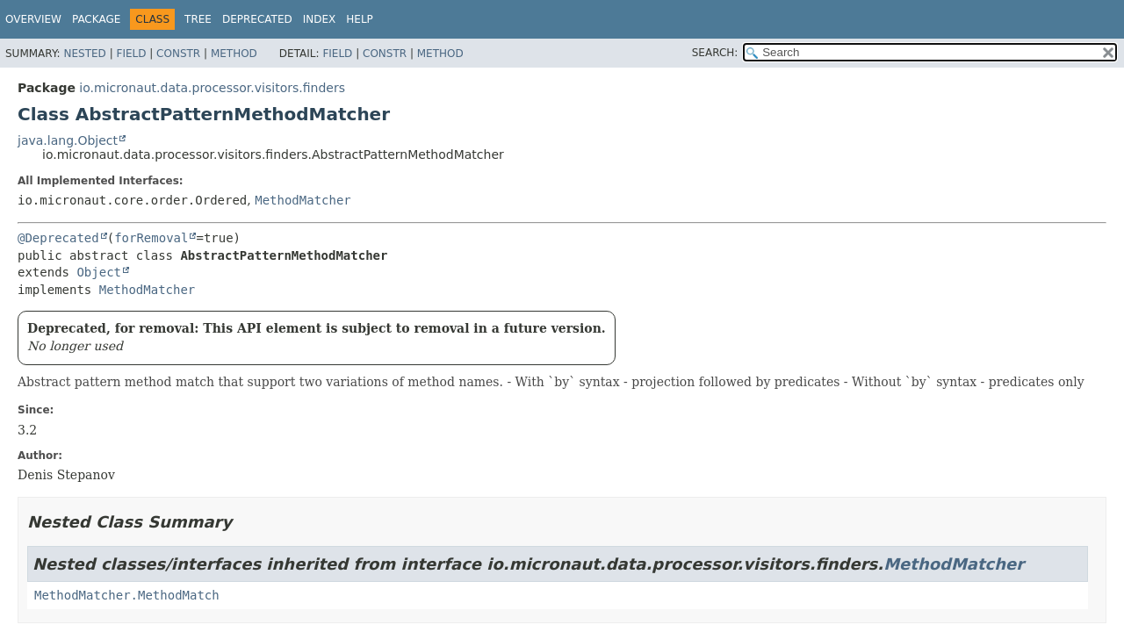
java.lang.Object (68, 140)
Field (131, 53)
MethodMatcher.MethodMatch (127, 595)
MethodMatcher (303, 200)
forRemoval (151, 238)
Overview (33, 19)
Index (319, 19)
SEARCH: (715, 53)
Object (98, 272)
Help (359, 19)
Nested (84, 53)
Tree (198, 19)
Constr (178, 53)
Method (234, 53)
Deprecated (257, 19)
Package (96, 19)
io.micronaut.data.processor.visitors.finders (212, 88)
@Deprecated (58, 238)
